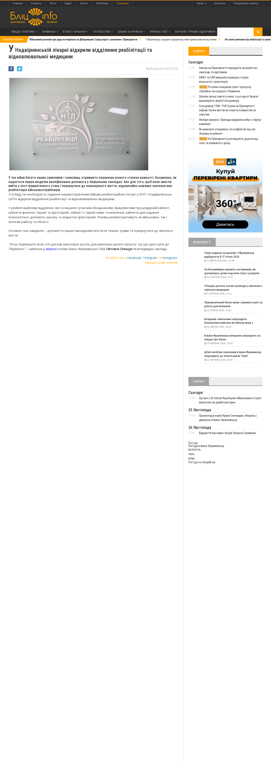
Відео (68, 3)
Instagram (169, 258)
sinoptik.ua (208, 462)
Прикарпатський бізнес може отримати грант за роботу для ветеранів (232, 304)
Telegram (150, 258)
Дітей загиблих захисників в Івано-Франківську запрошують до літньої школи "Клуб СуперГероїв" (231, 354)
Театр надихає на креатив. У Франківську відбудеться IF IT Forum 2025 (230, 254)
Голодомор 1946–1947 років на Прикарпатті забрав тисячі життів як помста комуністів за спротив (227, 110)
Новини (18, 3)
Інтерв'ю (36, 3)
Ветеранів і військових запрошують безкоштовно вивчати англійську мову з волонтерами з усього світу (229, 321)
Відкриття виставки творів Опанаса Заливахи (227, 433)
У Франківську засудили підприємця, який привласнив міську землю (181, 39)
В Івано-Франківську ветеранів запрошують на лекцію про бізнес (233, 337)
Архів (201, 3)
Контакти (219, 3)
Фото (53, 3)
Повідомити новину (246, 3)
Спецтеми (122, 3)
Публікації (102, 3)
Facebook (134, 258)
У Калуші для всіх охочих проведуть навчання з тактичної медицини (233, 287)
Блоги (84, 3)
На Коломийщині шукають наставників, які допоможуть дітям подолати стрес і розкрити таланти (233, 271)
